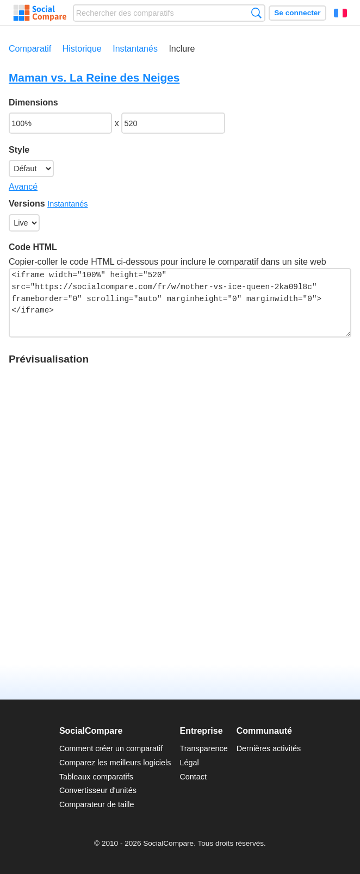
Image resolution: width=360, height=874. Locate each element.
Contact (193, 776)
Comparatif (30, 48)
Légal (188, 762)
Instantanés (135, 48)
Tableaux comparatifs (96, 776)
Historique (82, 48)
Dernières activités (269, 748)
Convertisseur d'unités (97, 790)
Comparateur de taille (96, 804)
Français (340, 13)
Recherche (256, 13)
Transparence (203, 748)
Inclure (182, 48)
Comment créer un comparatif (111, 748)
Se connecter (297, 13)
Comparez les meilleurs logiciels (115, 762)
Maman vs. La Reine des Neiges (94, 77)
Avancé (23, 186)
